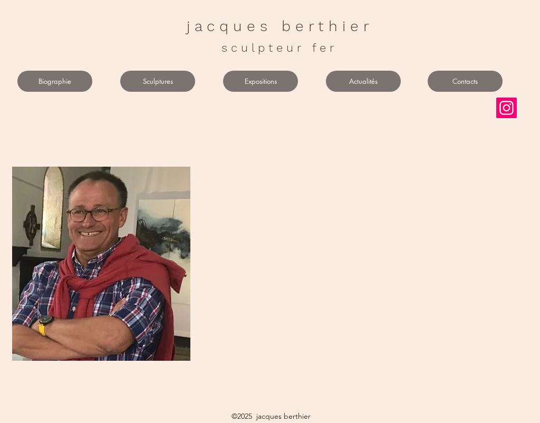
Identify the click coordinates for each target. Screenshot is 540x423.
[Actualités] (363, 81)
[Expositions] (260, 81)
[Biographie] (54, 81)
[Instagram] (506, 108)
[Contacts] (465, 81)
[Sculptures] (157, 81)
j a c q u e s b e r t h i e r (278, 26)
